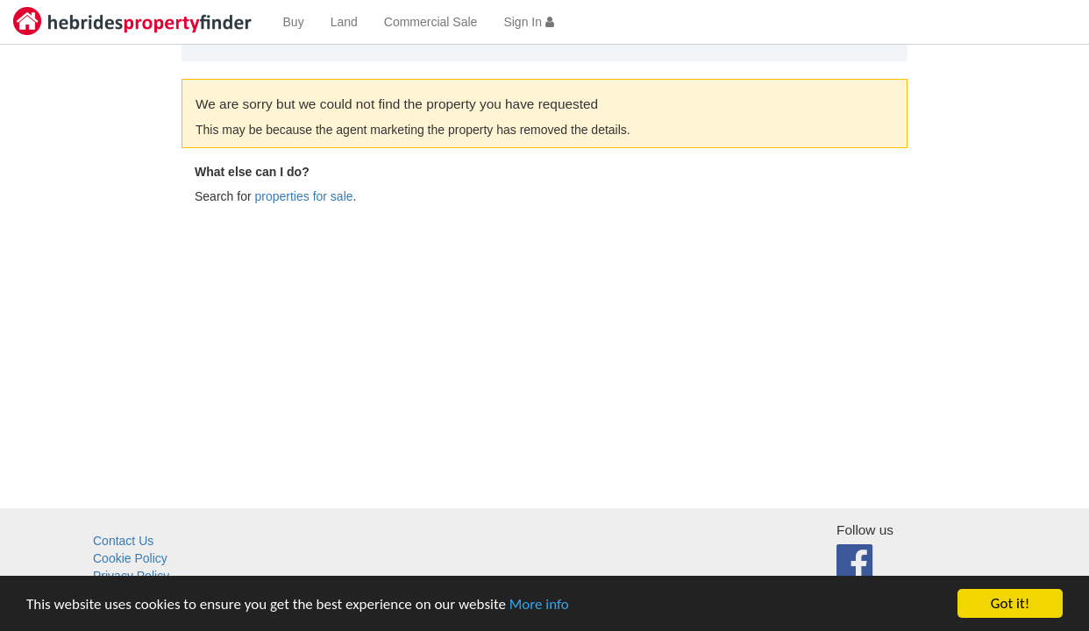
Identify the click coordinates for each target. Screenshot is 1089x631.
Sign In (528, 22)
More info (539, 604)
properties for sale (303, 196)
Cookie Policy (130, 558)
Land (344, 22)
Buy (293, 22)
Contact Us (123, 541)
